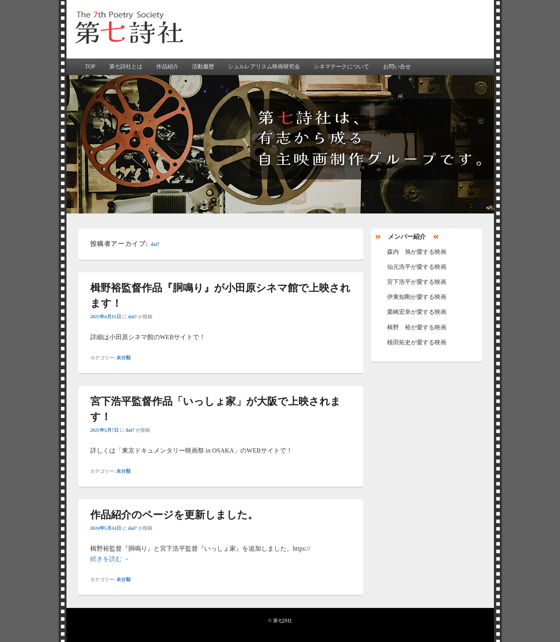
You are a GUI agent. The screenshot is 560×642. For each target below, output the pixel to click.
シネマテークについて (341, 67)
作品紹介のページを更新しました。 (174, 515)
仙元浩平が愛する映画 (416, 267)
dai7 (155, 244)
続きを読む (110, 558)
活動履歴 (203, 67)
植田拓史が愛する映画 (416, 342)
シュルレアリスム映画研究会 (264, 67)
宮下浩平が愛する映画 (416, 282)
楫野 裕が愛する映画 (416, 327)
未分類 (123, 358)
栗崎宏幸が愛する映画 (416, 312)
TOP (90, 67)
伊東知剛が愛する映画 (416, 297)
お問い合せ (397, 67)
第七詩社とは (125, 67)
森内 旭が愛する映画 (416, 252)
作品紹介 (167, 67)
